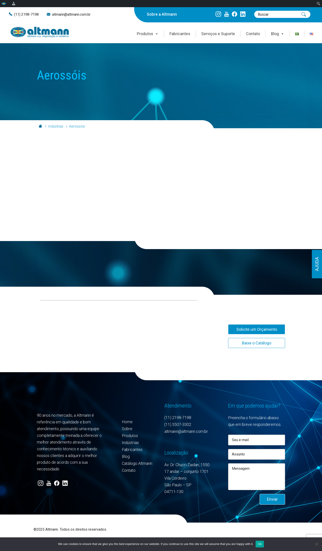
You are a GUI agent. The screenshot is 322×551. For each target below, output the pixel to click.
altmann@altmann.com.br (71, 14)
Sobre (127, 428)
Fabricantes (179, 33)
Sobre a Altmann (162, 14)
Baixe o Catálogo (256, 343)
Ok (260, 544)
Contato (253, 33)
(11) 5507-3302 (177, 424)
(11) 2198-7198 (26, 14)
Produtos (148, 33)
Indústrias (55, 126)
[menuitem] (4, 3)
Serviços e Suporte (218, 33)
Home (127, 421)
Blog (277, 33)
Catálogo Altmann (137, 463)
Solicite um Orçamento (256, 329)
